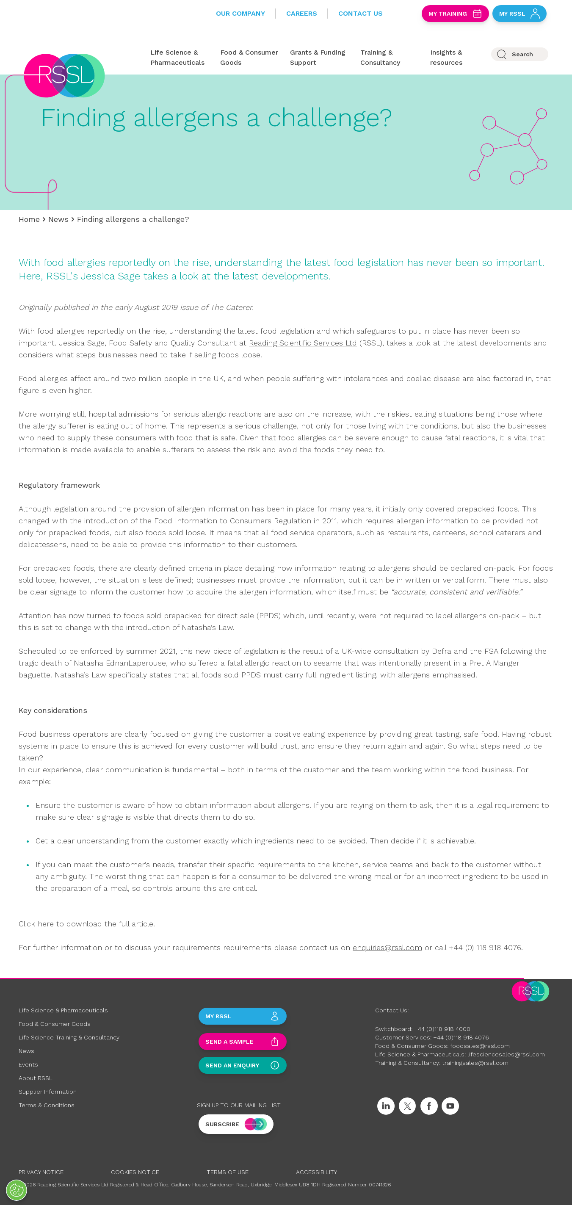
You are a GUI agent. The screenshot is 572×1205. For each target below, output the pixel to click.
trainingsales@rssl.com (475, 1062)
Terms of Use (228, 1172)
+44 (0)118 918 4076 (461, 1037)
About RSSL (36, 1078)
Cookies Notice (135, 1172)
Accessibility (316, 1172)
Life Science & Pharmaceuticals (63, 1010)
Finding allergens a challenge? (133, 219)
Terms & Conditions (47, 1105)
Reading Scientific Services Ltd (303, 342)
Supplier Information (48, 1091)
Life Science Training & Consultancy (69, 1037)
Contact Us (360, 13)
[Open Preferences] (16, 1190)
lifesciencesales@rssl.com (506, 1054)
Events (28, 1064)
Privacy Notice (41, 1172)
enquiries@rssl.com (387, 947)
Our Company (240, 13)
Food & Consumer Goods (55, 1023)
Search (522, 54)
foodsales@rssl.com (480, 1045)
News (58, 219)
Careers (301, 13)
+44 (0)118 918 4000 (442, 1028)
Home (29, 219)
